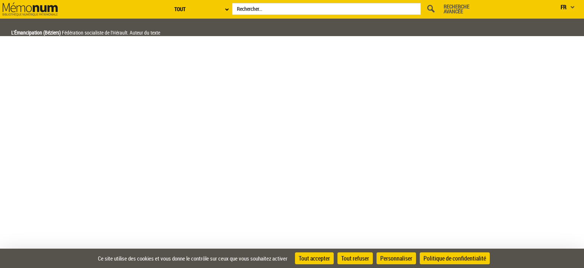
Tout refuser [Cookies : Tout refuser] (355, 258)
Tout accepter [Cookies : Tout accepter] (314, 258)
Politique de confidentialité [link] (454, 258)
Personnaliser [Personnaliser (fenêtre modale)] (396, 258)
